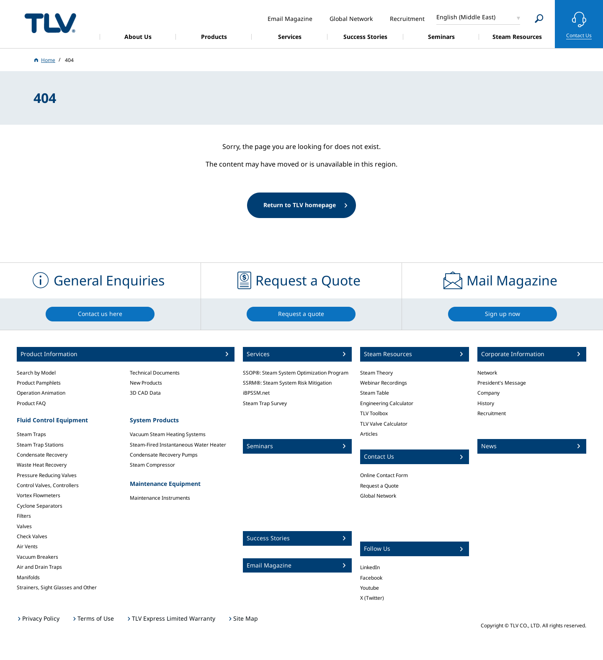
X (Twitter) (372, 597)
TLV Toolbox (374, 413)
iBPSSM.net (256, 392)
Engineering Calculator (386, 403)
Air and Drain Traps (39, 566)
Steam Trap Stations (40, 444)
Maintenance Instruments (160, 497)
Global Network (378, 495)
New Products (146, 382)
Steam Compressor (152, 464)
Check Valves (32, 536)
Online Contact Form (384, 475)
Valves (24, 526)
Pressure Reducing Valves (47, 475)
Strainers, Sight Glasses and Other (57, 587)
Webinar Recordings (383, 382)
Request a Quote (379, 485)
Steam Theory (376, 372)
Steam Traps (31, 434)
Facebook (371, 577)
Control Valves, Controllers (48, 485)
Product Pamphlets (39, 382)
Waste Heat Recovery (42, 464)
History (485, 403)
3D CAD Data (145, 392)
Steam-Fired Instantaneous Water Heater (178, 444)
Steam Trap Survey (265, 403)
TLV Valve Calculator (383, 423)
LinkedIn (370, 567)
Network (487, 372)
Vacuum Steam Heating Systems (168, 434)
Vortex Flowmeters (38, 495)
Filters (24, 515)
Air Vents (27, 546)
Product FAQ (31, 403)
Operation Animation (41, 392)
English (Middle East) (465, 17)
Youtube (369, 587)
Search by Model (36, 372)
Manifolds (28, 577)
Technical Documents (155, 372)
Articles (369, 433)
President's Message (501, 382)
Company (488, 392)
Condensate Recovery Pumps (164, 454)
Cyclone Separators (39, 505)
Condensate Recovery (42, 454)
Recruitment (491, 413)
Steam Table (374, 392)
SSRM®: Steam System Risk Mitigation (287, 382)
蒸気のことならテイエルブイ (50, 22)
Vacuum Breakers (37, 556)
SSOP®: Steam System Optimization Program (295, 372)
